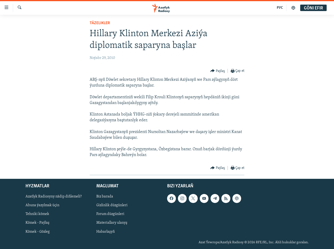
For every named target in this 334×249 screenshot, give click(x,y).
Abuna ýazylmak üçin (42, 205)
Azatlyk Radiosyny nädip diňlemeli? (54, 196)
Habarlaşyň (105, 231)
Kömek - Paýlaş (37, 223)
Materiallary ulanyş (111, 223)
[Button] (217, 71)
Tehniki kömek (37, 214)
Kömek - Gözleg (38, 231)
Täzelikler (100, 23)
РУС (280, 8)
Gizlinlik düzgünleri (112, 205)
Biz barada (104, 196)
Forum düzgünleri (110, 214)
